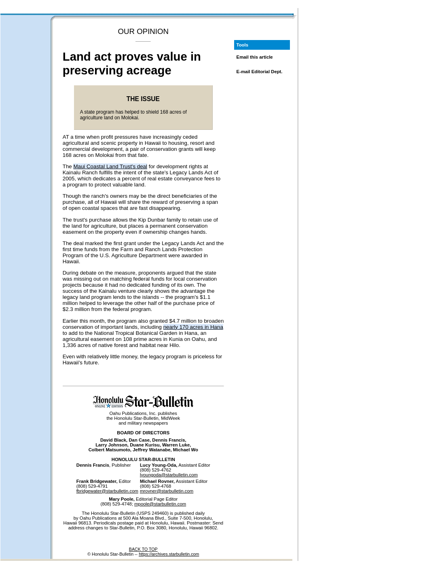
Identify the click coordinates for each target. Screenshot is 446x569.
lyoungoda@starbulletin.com (169, 474)
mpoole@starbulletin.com (160, 503)
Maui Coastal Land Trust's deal (110, 166)
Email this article (255, 57)
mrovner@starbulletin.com (166, 491)
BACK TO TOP (143, 549)
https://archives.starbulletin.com (169, 554)
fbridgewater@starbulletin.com (107, 491)
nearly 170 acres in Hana (193, 327)
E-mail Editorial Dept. (260, 71)
